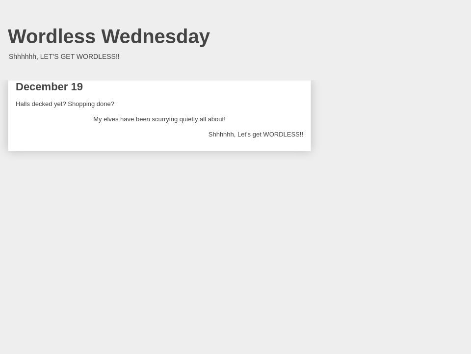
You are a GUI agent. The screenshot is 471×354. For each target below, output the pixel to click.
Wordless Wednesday (109, 36)
